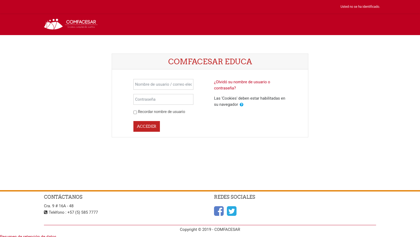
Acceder (146, 126)
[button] (241, 104)
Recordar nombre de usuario (161, 112)
